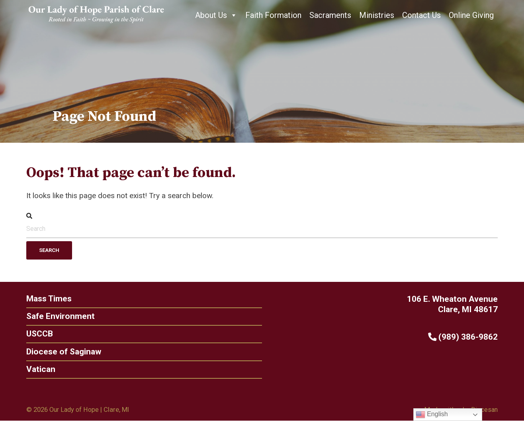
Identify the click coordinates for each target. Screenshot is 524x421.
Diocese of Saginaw (62, 351)
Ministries (376, 15)
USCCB (37, 333)
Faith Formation (273, 15)
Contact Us (421, 15)
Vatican (39, 369)
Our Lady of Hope (75, 410)
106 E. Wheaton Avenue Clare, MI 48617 (454, 304)
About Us (216, 15)
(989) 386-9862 (465, 337)
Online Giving (471, 15)
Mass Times (47, 298)
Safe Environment (58, 316)
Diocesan (484, 410)
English (432, 414)
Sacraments (330, 15)
